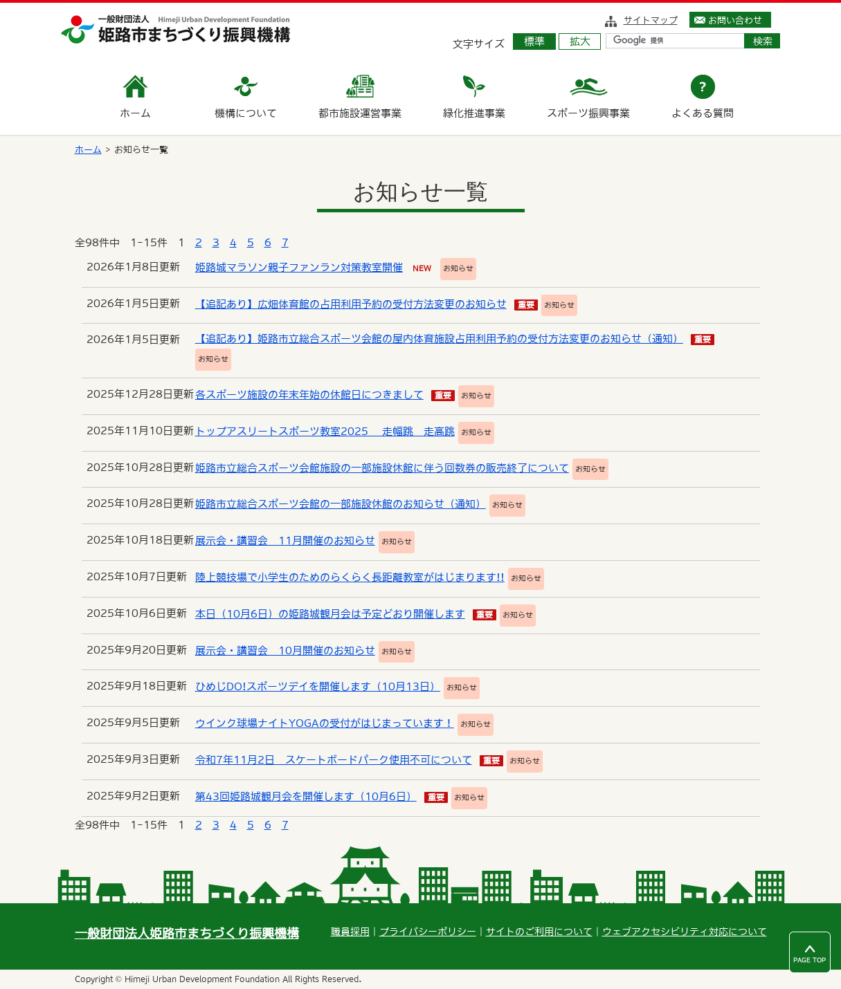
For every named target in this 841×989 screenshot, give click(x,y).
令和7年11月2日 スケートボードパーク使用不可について (333, 760)
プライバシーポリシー (427, 931)
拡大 (580, 41)
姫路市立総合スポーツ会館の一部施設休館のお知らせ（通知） (340, 504)
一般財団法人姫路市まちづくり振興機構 (187, 933)
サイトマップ (651, 20)
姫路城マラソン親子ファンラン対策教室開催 (299, 267)
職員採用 (350, 931)
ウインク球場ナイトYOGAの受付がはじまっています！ (324, 723)
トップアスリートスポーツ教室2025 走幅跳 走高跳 (325, 431)
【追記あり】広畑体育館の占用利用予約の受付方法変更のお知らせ (351, 304)
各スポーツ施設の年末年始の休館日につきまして (309, 394)
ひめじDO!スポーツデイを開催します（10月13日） (317, 686)
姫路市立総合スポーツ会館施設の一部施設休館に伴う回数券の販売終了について (382, 468)
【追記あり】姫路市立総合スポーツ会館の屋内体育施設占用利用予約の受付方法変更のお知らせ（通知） (439, 338)
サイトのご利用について (539, 931)
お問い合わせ (735, 20)
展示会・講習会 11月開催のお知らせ (285, 540)
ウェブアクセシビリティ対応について (684, 931)
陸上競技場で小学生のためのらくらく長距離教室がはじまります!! (350, 577)
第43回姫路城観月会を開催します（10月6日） (306, 796)
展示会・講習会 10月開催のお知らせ (285, 650)
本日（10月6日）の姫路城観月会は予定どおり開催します (330, 614)
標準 (534, 41)
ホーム (88, 149)
